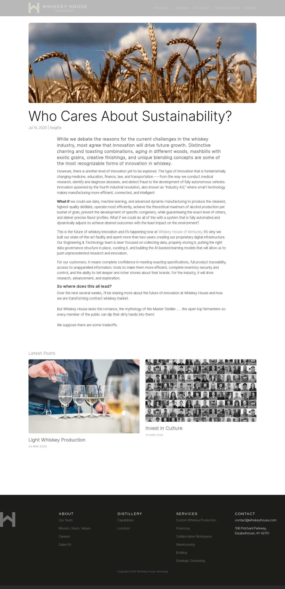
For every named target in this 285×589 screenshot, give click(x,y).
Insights (56, 128)
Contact (250, 8)
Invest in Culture (163, 428)
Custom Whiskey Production (196, 520)
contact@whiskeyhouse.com (255, 520)
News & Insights (227, 8)
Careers (64, 536)
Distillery (182, 8)
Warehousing (185, 544)
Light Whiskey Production (57, 440)
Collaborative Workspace (194, 536)
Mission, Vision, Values (75, 528)
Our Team (66, 520)
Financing (183, 528)
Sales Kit (65, 544)
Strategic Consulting (190, 561)
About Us (161, 8)
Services (200, 8)
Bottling (181, 553)
